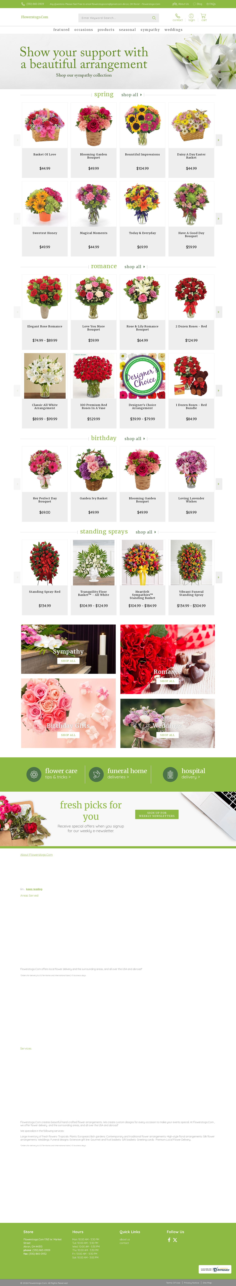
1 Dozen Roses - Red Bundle (191, 406)
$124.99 (191, 340)
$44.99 (45, 168)
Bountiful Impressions (142, 154)
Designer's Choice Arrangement (142, 406)
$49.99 (93, 168)
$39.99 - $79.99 (142, 419)
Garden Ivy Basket (94, 498)
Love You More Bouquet (93, 328)
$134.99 (45, 605)
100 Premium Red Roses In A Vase (93, 406)
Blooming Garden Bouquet (93, 156)
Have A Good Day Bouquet (191, 234)
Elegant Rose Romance (44, 326)
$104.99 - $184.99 (143, 605)
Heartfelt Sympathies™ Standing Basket (142, 595)
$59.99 (191, 247)
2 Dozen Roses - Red (191, 326)
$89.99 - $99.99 (45, 419)
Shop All (130, 94)
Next (219, 140)
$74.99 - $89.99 (45, 340)
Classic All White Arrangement (45, 406)
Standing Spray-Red (45, 592)
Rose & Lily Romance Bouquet (143, 328)
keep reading (34, 889)
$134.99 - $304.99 (191, 605)
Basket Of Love (44, 154)
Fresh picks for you (91, 816)
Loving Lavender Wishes (191, 500)
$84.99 (191, 419)
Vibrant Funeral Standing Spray (191, 593)
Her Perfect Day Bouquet (45, 500)
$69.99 (142, 247)
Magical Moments (93, 233)
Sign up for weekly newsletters (157, 814)
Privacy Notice (191, 1282)
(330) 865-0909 (35, 3)
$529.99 (93, 419)
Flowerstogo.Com (34, 17)
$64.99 (142, 340)
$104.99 (142, 168)
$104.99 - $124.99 (94, 605)
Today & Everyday (142, 233)
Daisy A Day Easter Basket (191, 156)
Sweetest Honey (45, 233)
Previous (17, 140)
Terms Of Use (173, 1282)
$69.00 (44, 512)
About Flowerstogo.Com (36, 855)
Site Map (207, 1282)
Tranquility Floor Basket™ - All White (93, 593)
